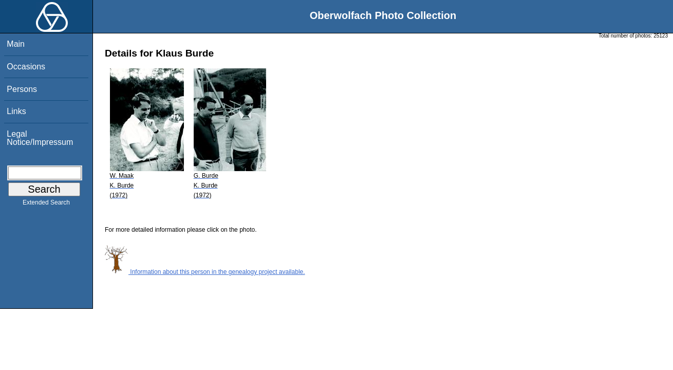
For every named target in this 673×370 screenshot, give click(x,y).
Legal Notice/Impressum (40, 138)
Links (16, 111)
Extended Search (46, 204)
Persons (22, 89)
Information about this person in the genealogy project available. (205, 271)
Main (16, 44)
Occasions (26, 66)
